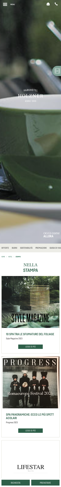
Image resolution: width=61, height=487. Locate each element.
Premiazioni (41, 248)
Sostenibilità (26, 248)
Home (3, 257)
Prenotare (45, 482)
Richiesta (15, 482)
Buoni (14, 248)
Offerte (5, 248)
